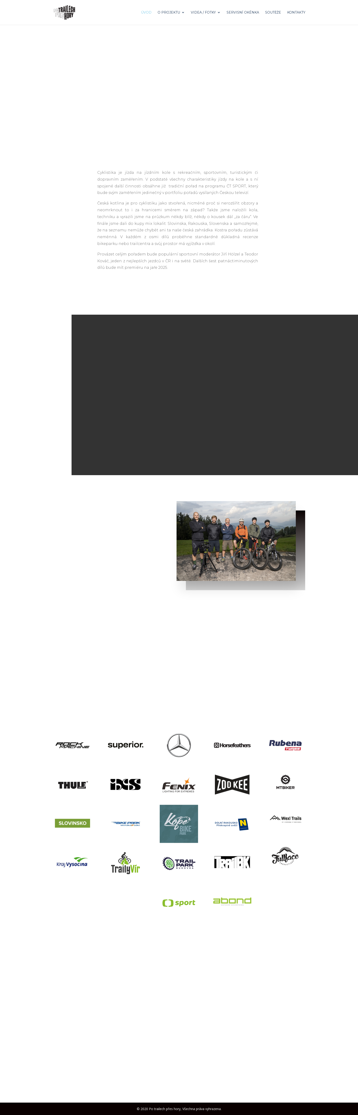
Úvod (146, 13)
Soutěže (273, 13)
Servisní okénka (243, 13)
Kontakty (296, 13)
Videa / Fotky (203, 13)
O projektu (169, 13)
